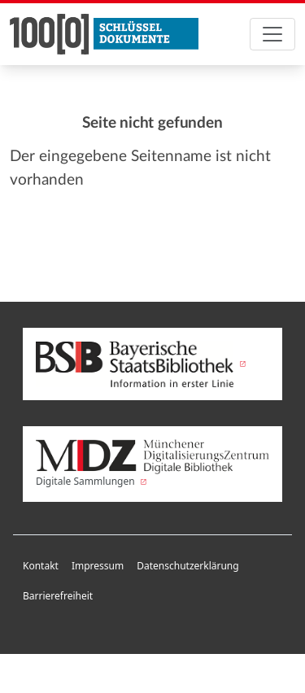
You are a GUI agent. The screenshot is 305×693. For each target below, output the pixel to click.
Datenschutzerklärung (187, 566)
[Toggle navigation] (272, 34)
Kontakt (41, 566)
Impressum (98, 566)
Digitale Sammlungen (152, 463)
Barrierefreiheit (58, 596)
